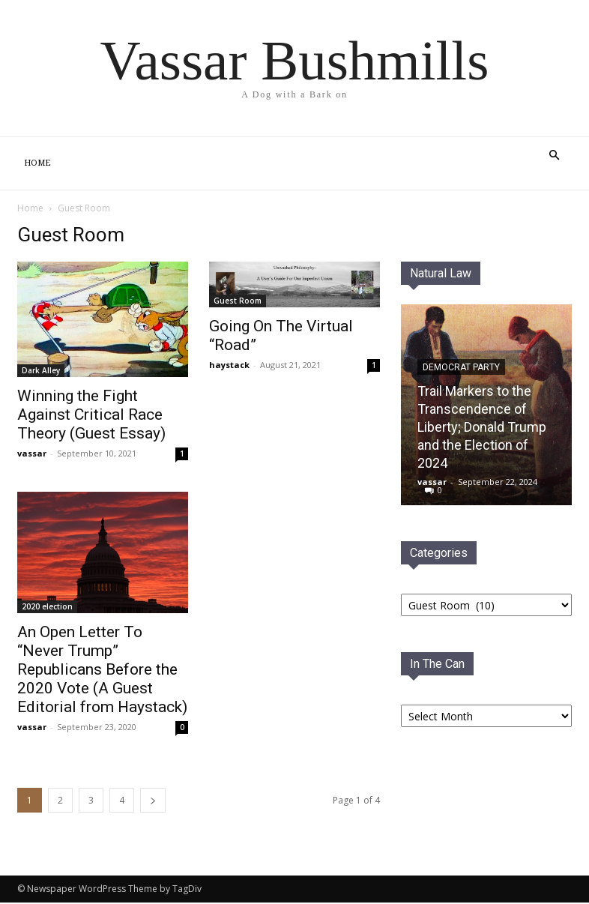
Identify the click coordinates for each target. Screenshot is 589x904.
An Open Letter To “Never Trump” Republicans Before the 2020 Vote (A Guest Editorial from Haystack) (102, 669)
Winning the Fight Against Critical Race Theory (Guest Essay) (91, 414)
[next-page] (153, 800)
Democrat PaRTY (461, 367)
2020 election (47, 606)
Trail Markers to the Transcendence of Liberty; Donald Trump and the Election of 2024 (481, 427)
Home (37, 163)
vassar (31, 453)
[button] (554, 155)
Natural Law (440, 273)
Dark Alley (41, 370)
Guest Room (238, 300)
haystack (229, 364)
